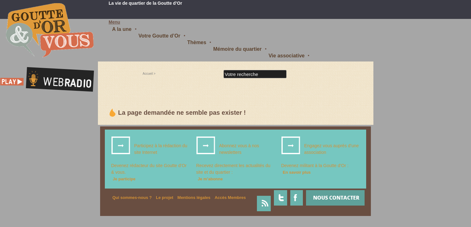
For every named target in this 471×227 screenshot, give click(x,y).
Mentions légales (194, 197)
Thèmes (196, 42)
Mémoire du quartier (237, 49)
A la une (122, 29)
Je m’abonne (210, 179)
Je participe (124, 179)
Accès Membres (230, 197)
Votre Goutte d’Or (159, 35)
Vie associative (286, 55)
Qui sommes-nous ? (132, 197)
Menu (114, 22)
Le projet (164, 197)
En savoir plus (297, 172)
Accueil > (149, 73)
